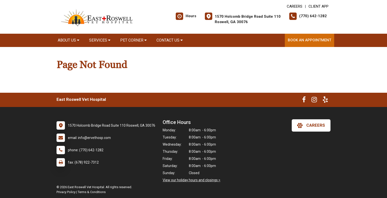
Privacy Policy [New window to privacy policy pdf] (66, 192)
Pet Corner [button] (133, 40)
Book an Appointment (309, 40)
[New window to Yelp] (325, 101)
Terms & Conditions (92, 192)
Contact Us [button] (169, 40)
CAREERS (294, 6)
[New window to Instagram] (314, 101)
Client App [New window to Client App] (319, 6)
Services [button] (99, 40)
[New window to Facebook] (304, 101)
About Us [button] (68, 40)
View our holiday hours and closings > (191, 180)
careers (311, 125)
